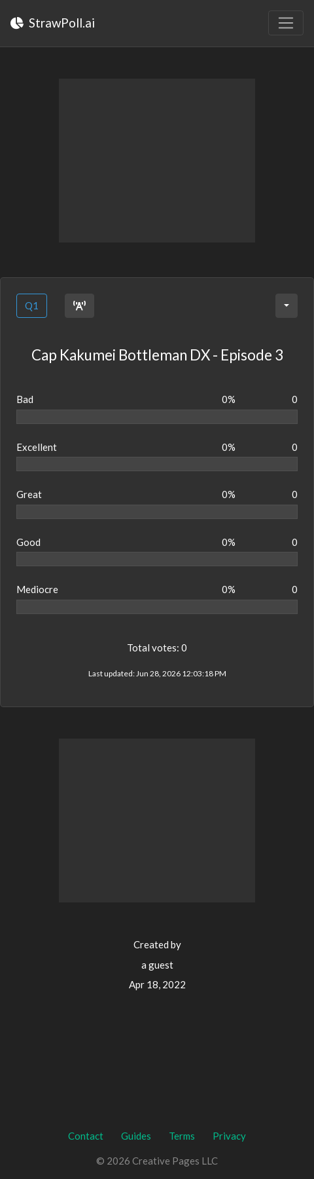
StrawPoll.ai (52, 22)
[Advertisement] (157, 160)
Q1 (32, 305)
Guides (136, 1136)
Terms (182, 1136)
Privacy (229, 1136)
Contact (85, 1136)
